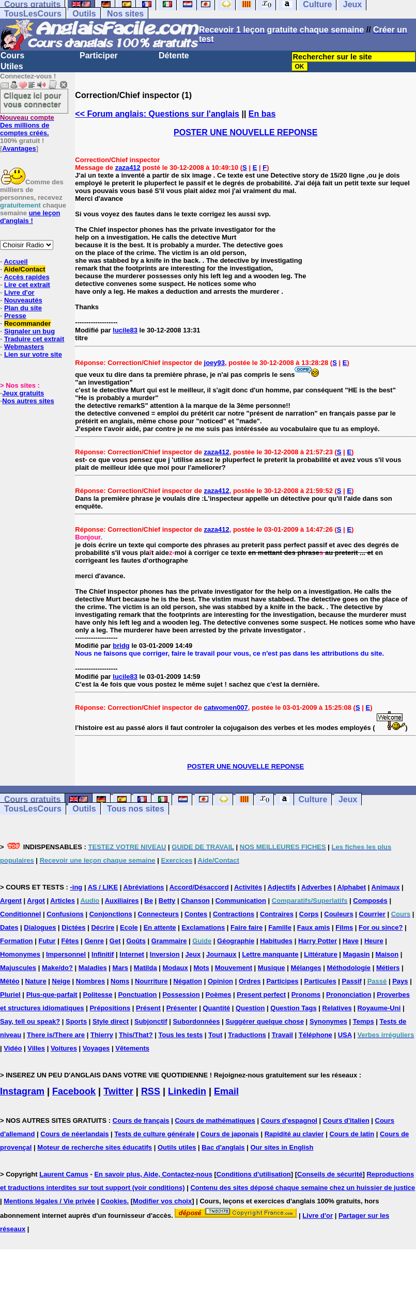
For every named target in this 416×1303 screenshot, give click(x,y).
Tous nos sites (135, 808)
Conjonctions (110, 914)
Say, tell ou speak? (30, 1021)
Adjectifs (282, 887)
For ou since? (381, 927)
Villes (36, 1048)
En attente (160, 927)
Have (351, 941)
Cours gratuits (32, 799)
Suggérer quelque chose (264, 1021)
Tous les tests (180, 1035)
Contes (195, 914)
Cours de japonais (230, 1134)
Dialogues (40, 927)
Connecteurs (158, 914)
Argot (36, 900)
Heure (373, 941)
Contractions (233, 914)
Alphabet (351, 887)
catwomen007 (226, 707)
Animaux (386, 887)
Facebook (74, 1091)
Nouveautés (23, 300)
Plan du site (23, 308)
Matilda (145, 968)
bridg (121, 645)
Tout (215, 1035)
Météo (10, 981)
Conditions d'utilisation (254, 1174)
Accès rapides (26, 277)
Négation (187, 981)
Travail (282, 1035)
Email (226, 1091)
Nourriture (151, 981)
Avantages (19, 148)
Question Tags (293, 1008)
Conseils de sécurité (329, 1174)
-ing (76, 887)
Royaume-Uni (378, 1008)
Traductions (247, 1035)
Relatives (337, 1008)
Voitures (64, 1048)
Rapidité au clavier (294, 1134)
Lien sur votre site (33, 354)
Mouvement (233, 968)
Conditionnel (20, 914)
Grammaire (169, 941)
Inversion (165, 954)
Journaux (221, 954)
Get (115, 941)
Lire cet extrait (27, 285)
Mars (120, 968)
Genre (94, 941)
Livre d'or (19, 292)
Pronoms (305, 994)
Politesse (97, 994)
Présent (148, 1008)
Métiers (388, 968)
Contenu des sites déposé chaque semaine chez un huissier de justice (302, 1187)
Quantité (216, 1008)
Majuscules (18, 968)
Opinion (220, 981)
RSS (150, 1091)
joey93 (214, 363)
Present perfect (261, 994)
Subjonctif (150, 1021)
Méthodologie (349, 968)
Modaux (175, 968)
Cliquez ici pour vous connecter (32, 99)
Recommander (27, 323)
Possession (180, 994)
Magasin (356, 954)
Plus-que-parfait (52, 994)
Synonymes (328, 1021)
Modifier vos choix (162, 1201)
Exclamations (203, 927)
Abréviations (144, 887)
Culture (312, 799)
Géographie (235, 941)
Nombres (90, 981)
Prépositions (109, 1008)
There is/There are (56, 1035)
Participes (282, 981)
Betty (167, 900)
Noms (120, 981)
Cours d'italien (346, 1120)
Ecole (129, 927)
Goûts (136, 941)
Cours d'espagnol (289, 1120)
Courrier (372, 914)
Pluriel (10, 994)
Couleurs (338, 914)
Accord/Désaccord (199, 887)
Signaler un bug (29, 331)
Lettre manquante (270, 954)
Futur (46, 941)
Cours (12, 55)
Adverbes (316, 887)
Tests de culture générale (154, 1134)
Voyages (96, 1048)
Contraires (277, 914)
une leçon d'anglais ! (30, 217)
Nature (35, 981)
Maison (386, 954)
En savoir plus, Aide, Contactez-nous (153, 1174)
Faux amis (313, 927)
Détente (174, 55)
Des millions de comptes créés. (27, 125)
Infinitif (102, 954)
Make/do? (57, 968)
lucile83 (125, 330)
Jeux (347, 799)
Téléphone (315, 1035)
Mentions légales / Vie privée (49, 1201)
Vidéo (13, 1048)
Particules (320, 981)
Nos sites (125, 13)
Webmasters (24, 347)
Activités (248, 887)
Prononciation (348, 994)
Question (250, 1008)
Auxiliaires (122, 900)
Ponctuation (137, 994)
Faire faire (246, 927)
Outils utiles (177, 1147)
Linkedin (187, 1091)
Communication (240, 900)
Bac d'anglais (223, 1147)
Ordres (250, 981)
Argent (11, 900)
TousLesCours (32, 13)
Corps (309, 914)
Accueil (15, 261)
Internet (131, 954)
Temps (363, 1021)
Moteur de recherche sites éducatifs (94, 1147)
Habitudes (276, 941)
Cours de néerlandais (74, 1134)
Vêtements (132, 1048)
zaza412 (128, 167)
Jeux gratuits (23, 393)
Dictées (73, 927)
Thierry (101, 1035)
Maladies (93, 968)
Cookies (114, 1201)
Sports (76, 1021)
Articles (62, 900)
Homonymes (20, 954)
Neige (61, 981)
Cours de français (141, 1120)
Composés (370, 900)
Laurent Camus (63, 1174)
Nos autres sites (28, 401)
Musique (271, 968)
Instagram (22, 1091)
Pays (400, 981)
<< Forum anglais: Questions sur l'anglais (157, 113)
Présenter (181, 1008)
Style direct (111, 1021)
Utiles (12, 66)
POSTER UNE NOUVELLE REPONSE (245, 132)
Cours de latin (351, 1134)
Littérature (320, 954)
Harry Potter (317, 941)
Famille (279, 927)
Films (344, 927)
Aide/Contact (24, 269)
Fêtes (70, 941)
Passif (352, 981)
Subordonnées (196, 1021)
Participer (99, 55)
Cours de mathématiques (215, 1120)
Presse (15, 316)
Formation (16, 941)
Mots (201, 968)
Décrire (102, 927)
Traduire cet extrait (34, 339)
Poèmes (219, 994)
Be (148, 900)
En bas (262, 113)
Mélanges (305, 968)
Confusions (65, 914)
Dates (9, 927)
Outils (84, 13)
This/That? (136, 1035)
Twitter (118, 1091)
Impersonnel (66, 954)
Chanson (195, 900)
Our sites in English (281, 1147)
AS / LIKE (103, 887)
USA (345, 1035)
